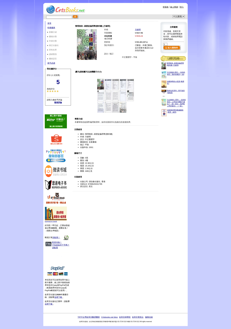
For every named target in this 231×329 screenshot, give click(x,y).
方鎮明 (138, 29)
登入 (182, 7)
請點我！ (56, 237)
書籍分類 (52, 36)
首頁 (49, 23)
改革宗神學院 (125, 317)
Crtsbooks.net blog (109, 317)
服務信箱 (149, 317)
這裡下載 (58, 297)
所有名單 (52, 50)
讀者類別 (52, 54)
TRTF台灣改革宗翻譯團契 (88, 317)
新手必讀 (51, 63)
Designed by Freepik (51, 221)
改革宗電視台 (137, 317)
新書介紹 (52, 32)
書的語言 (52, 59)
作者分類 (52, 41)
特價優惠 (51, 28)
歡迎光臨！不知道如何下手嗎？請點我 (60, 245)
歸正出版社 (53, 45)
